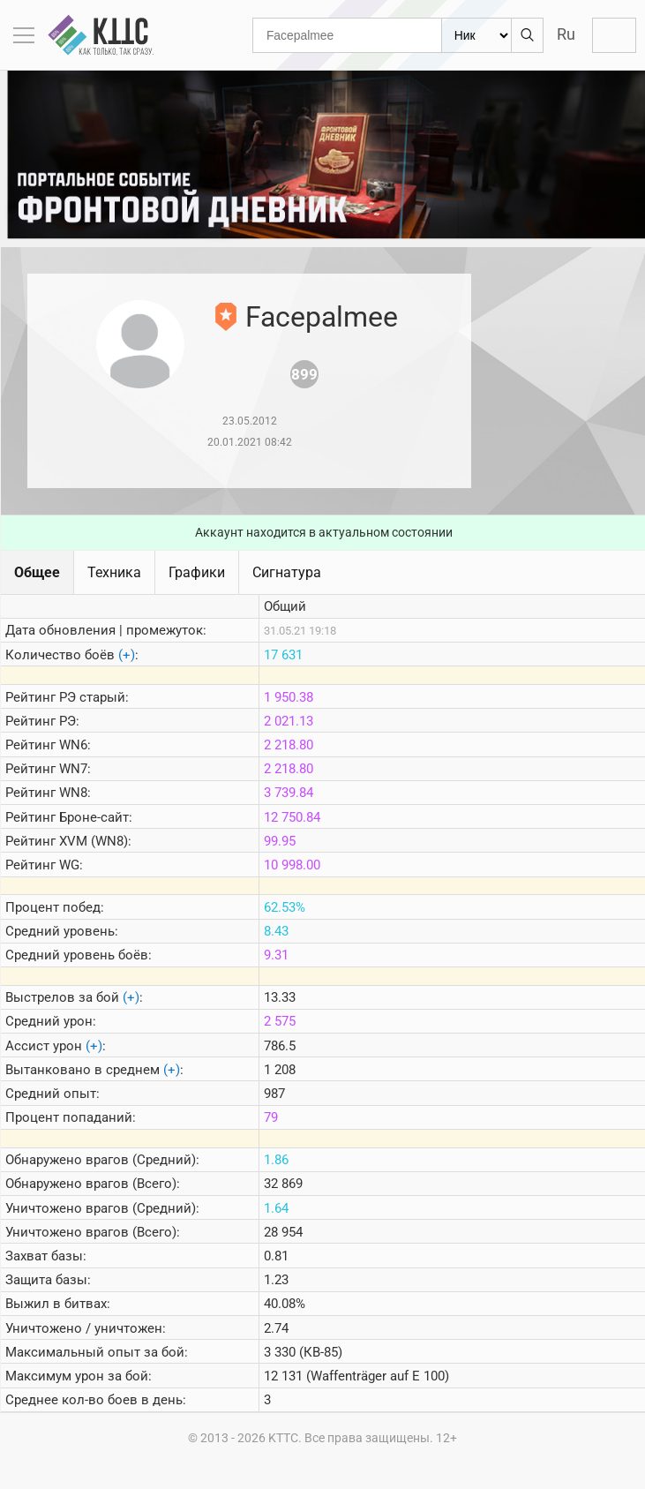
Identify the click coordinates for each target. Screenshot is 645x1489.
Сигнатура (286, 572)
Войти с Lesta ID (614, 35)
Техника (114, 572)
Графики (197, 572)
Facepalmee (321, 317)
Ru (566, 34)
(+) (126, 655)
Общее (37, 572)
